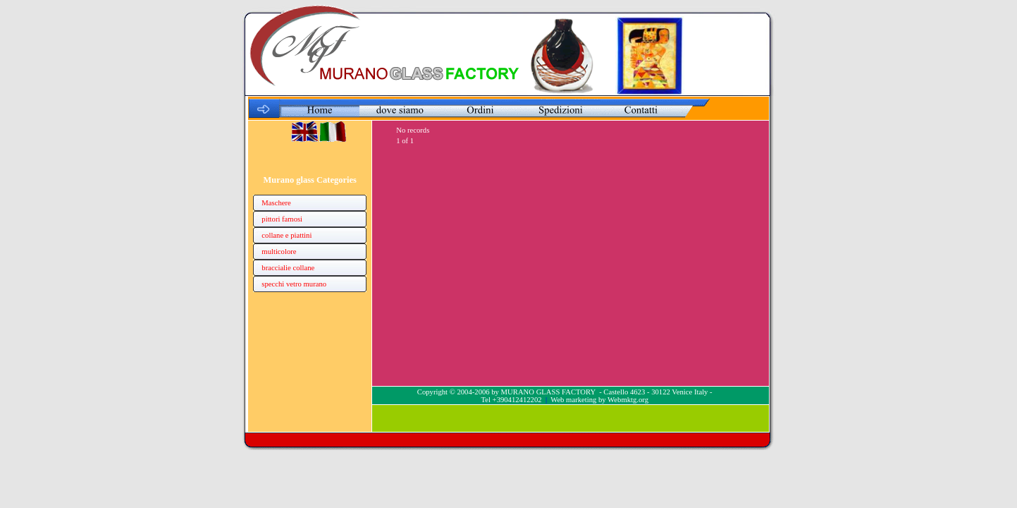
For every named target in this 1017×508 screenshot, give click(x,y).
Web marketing (573, 400)
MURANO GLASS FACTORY (548, 392)
